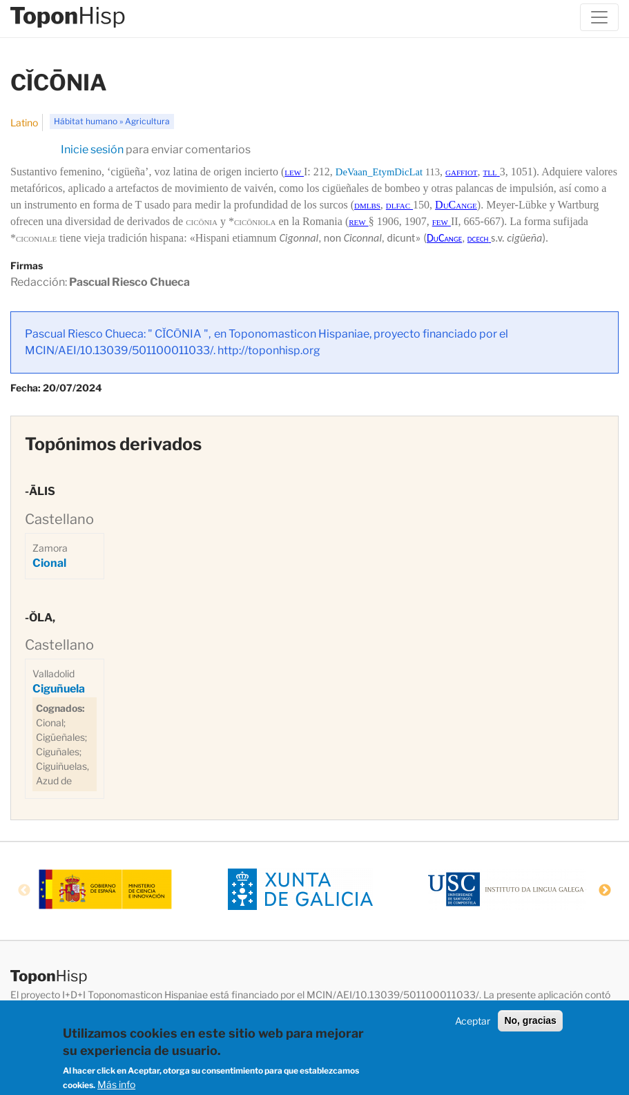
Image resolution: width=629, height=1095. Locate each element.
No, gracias (530, 1023)
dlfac (399, 205)
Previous (24, 891)
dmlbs (367, 205)
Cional (49, 563)
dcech (478, 237)
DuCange (456, 205)
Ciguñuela (58, 688)
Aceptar (472, 1023)
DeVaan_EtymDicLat (379, 171)
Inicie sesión (92, 149)
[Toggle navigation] (599, 17)
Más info (116, 1087)
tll (490, 171)
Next (605, 891)
